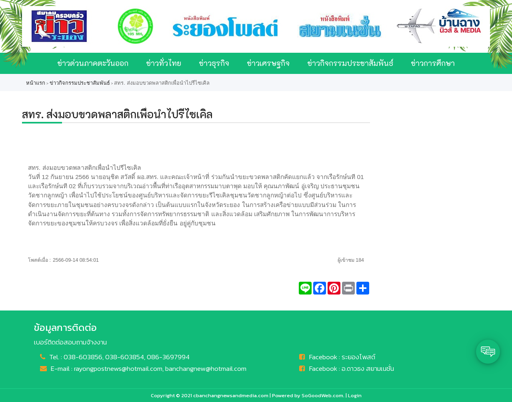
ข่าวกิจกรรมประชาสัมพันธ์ (350, 63)
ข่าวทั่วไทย (163, 63)
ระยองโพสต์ (358, 357)
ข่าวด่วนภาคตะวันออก (92, 63)
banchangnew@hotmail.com (205, 368)
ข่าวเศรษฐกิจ (268, 63)
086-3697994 (168, 357)
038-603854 (124, 357)
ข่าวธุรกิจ (214, 63)
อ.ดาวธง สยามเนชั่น (368, 368)
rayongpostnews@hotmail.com (118, 368)
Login (355, 395)
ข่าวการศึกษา (433, 63)
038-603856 (83, 357)
